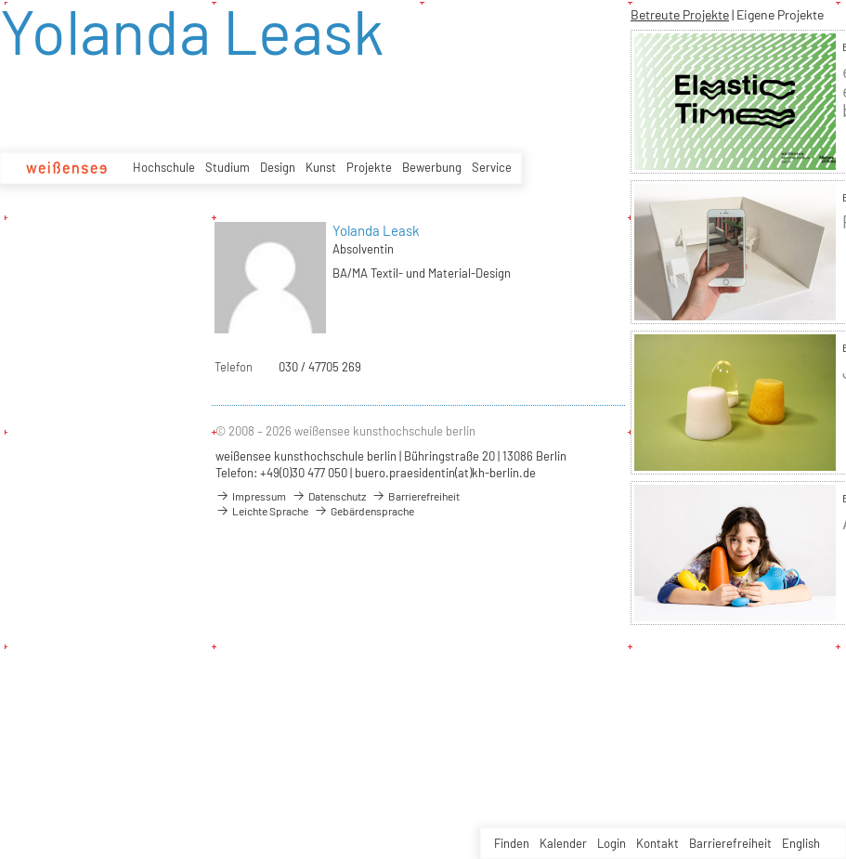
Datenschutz (329, 495)
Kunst (321, 167)
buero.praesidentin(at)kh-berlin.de (445, 472)
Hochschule (164, 167)
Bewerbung (432, 167)
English (801, 843)
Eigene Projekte (780, 14)
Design (277, 167)
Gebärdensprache (364, 510)
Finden (511, 843)
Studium (227, 167)
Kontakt (657, 843)
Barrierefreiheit (730, 843)
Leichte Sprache (261, 510)
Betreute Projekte (680, 14)
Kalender (563, 843)
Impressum (250, 495)
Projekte (369, 167)
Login (611, 843)
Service (492, 167)
